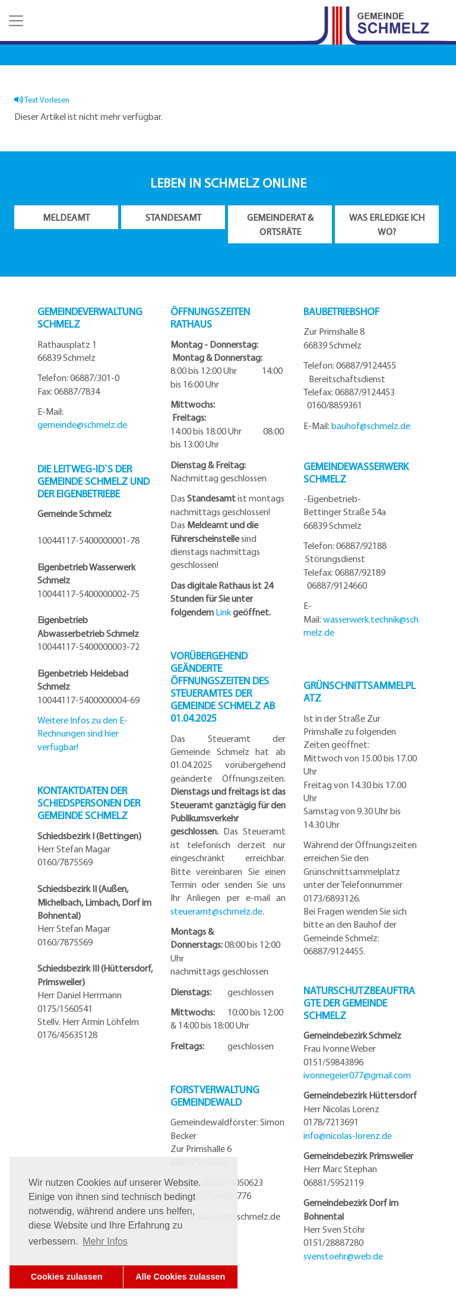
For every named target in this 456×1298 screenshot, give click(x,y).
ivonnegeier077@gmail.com (357, 1075)
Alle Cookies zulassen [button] (180, 1276)
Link (223, 612)
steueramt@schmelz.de (216, 911)
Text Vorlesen (41, 99)
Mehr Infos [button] (105, 1241)
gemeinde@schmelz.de (82, 424)
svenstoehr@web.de (343, 1256)
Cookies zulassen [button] (67, 1276)
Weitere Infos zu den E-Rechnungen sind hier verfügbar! (82, 733)
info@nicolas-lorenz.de (347, 1135)
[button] (15, 21)
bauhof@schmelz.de (370, 425)
